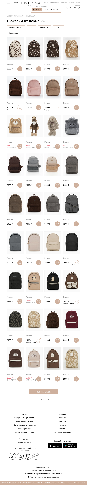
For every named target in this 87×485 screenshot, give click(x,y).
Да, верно (37, 10)
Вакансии (62, 418)
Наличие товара (15, 27)
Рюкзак (10, 64)
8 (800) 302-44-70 (54, 2)
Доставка (71, 2)
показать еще (43, 392)
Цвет (42, 27)
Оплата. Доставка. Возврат (24, 432)
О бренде (62, 414)
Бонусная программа (24, 421)
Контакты (77, 5)
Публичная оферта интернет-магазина (43, 477)
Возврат (78, 2)
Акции (24, 414)
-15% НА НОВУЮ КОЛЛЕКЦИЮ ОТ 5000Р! (24, 483)
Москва (46, 2)
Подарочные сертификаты (24, 418)
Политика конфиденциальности (43, 470)
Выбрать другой (52, 10)
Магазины (64, 2)
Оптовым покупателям (62, 432)
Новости (62, 421)
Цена (31, 27)
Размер (69, 27)
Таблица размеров (24, 429)
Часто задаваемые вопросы (25, 425)
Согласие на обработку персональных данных (43, 474)
